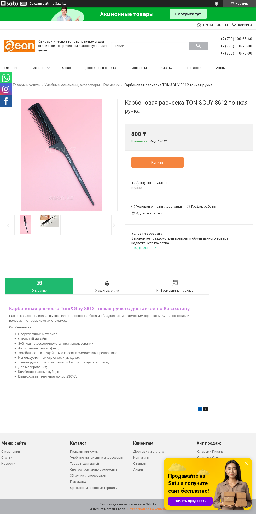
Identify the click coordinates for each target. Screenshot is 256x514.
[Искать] (198, 46)
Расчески (111, 85)
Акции (221, 68)
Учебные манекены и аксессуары (96, 457)
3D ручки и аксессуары (88, 475)
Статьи (167, 68)
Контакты (139, 68)
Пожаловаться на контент (146, 509)
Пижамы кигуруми (84, 451)
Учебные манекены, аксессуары (72, 85)
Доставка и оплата (100, 68)
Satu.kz (151, 504)
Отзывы (140, 463)
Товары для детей (84, 463)
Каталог (38, 68)
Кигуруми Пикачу (210, 451)
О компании (10, 451)
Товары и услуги (26, 85)
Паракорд (78, 481)
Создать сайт (39, 3)
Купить (157, 162)
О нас (66, 68)
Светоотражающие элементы (94, 469)
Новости (194, 68)
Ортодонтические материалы (94, 488)
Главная (10, 68)
